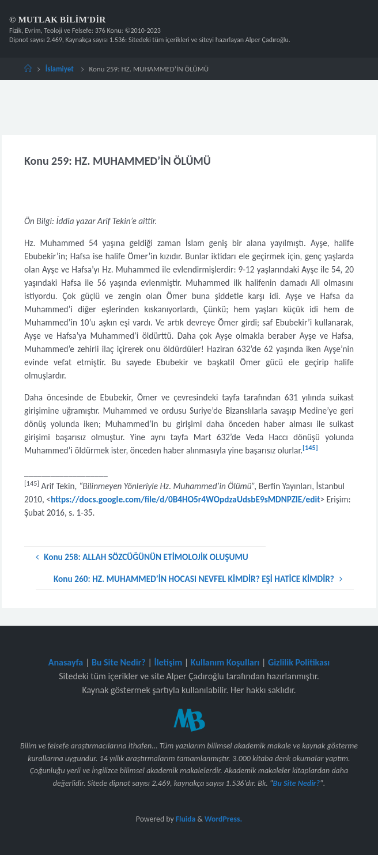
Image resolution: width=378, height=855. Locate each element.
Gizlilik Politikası (299, 662)
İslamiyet (60, 69)
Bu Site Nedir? (119, 662)
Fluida (185, 819)
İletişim (168, 662)
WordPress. (223, 819)
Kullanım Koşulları (225, 662)
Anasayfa (66, 662)
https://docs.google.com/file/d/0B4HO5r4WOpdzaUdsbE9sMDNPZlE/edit (185, 499)
